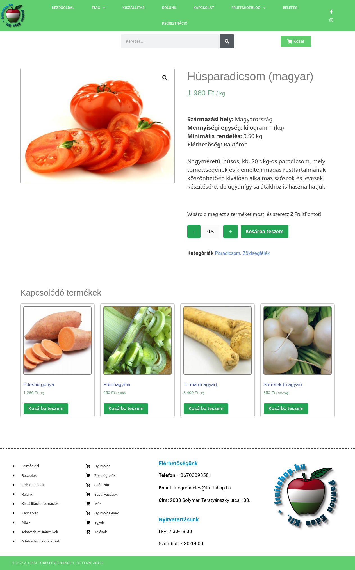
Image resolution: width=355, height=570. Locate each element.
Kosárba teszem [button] (45, 408)
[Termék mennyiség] (210, 231)
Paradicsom (227, 253)
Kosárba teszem (265, 231)
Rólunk (169, 8)
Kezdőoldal (63, 8)
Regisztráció (174, 23)
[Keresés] (227, 41)
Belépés (290, 8)
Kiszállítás (133, 8)
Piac (98, 8)
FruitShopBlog (248, 8)
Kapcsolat (204, 8)
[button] (165, 78)
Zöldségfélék (256, 253)
